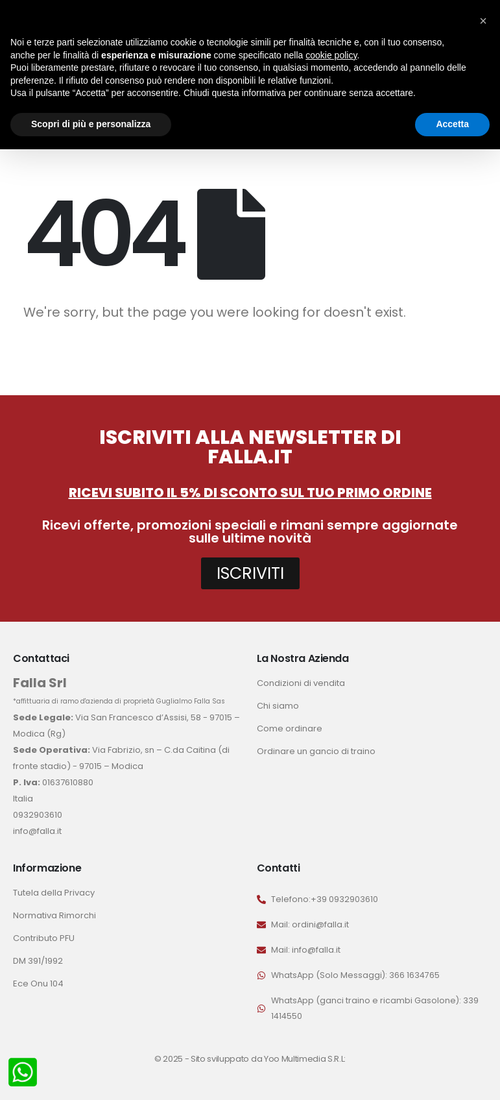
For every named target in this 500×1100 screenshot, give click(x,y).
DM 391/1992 (38, 961)
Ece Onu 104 (38, 983)
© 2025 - (172, 1059)
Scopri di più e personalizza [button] (90, 124)
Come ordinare (289, 728)
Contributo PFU (44, 938)
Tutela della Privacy (54, 892)
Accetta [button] (452, 124)
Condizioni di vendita (301, 683)
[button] (483, 20)
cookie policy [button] (331, 55)
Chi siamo (278, 706)
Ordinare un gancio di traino (316, 751)
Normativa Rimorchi (54, 915)
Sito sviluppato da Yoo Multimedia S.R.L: (268, 1059)
